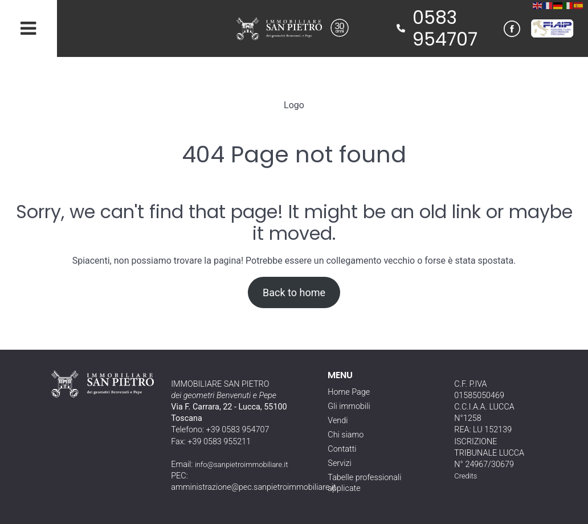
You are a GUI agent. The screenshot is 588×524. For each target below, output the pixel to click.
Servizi (339, 463)
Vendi (338, 420)
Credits (465, 476)
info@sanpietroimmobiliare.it (241, 464)
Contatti (342, 449)
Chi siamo (346, 435)
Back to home (294, 292)
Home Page (349, 392)
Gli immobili (349, 406)
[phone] (401, 28)
